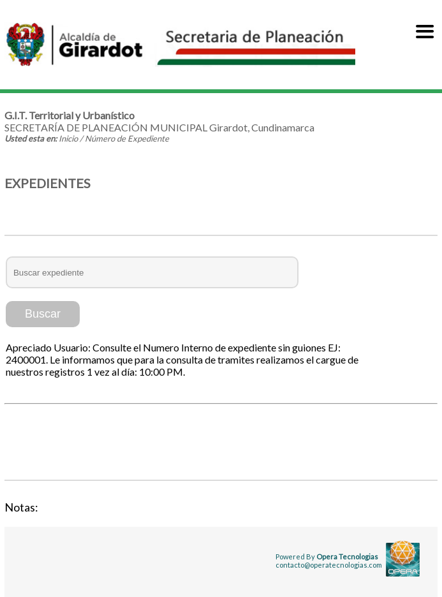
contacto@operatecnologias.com (329, 565)
